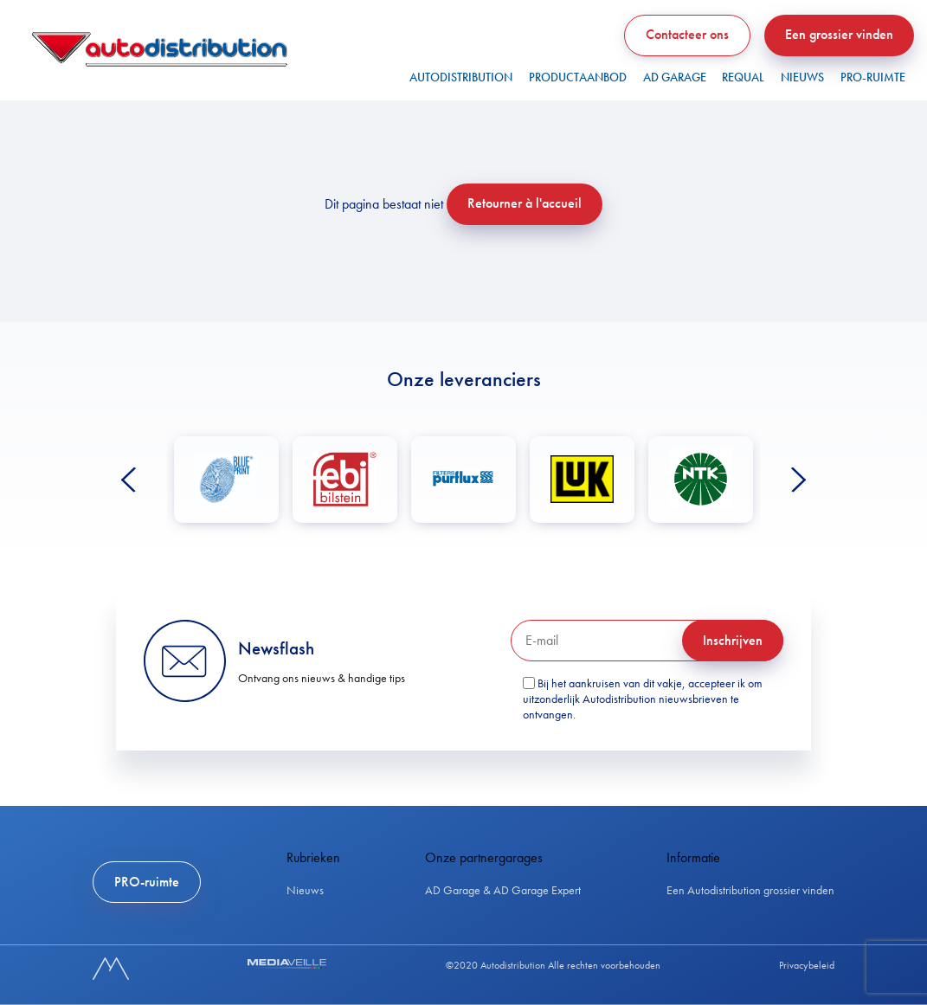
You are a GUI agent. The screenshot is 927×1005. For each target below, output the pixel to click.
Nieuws (802, 77)
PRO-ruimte (872, 77)
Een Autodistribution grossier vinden (750, 890)
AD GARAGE (674, 77)
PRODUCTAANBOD (578, 77)
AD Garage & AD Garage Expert (503, 890)
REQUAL (743, 77)
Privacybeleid (806, 965)
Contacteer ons (687, 34)
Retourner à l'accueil (524, 203)
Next (799, 479)
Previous (128, 479)
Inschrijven (733, 640)
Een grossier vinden (839, 34)
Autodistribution (460, 77)
